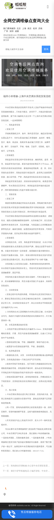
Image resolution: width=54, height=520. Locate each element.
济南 (40, 28)
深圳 (12, 31)
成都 (17, 31)
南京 (30, 28)
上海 (24, 28)
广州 (6, 31)
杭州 (35, 28)
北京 (19, 28)
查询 (46, 49)
